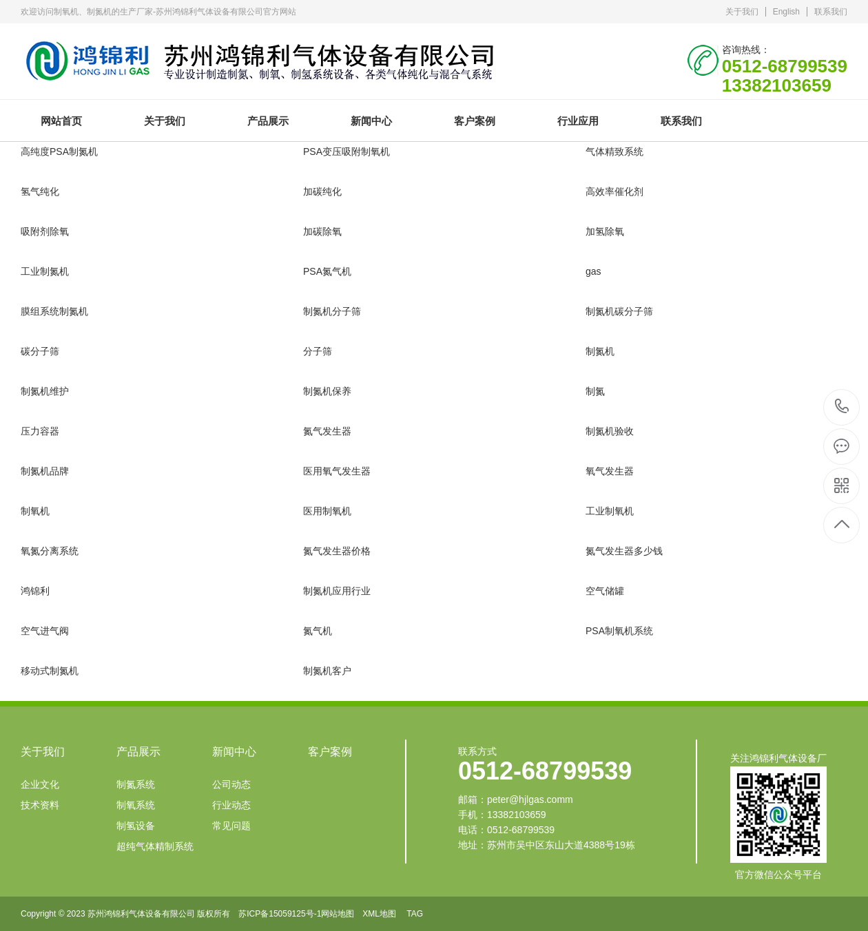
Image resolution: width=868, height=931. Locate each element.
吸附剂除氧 (45, 231)
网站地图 (337, 914)
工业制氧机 (610, 510)
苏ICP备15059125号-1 (279, 914)
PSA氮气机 (327, 271)
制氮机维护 (45, 391)
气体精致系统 (614, 151)
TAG (414, 914)
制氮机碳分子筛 (619, 311)
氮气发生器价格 (337, 550)
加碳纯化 (322, 191)
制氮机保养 (327, 391)
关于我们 (741, 12)
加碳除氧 (322, 231)
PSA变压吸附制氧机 (346, 151)
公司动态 (231, 784)
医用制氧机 (327, 510)
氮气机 (317, 630)
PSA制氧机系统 (619, 630)
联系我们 (830, 12)
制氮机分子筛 (332, 311)
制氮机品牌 (45, 471)
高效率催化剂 (614, 191)
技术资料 (40, 805)
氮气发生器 (327, 431)
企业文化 (40, 784)
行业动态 (231, 805)
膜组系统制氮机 (54, 311)
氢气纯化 (40, 191)
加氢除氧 (605, 231)
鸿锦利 (35, 590)
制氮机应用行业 (337, 590)
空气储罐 (605, 590)
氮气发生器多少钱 (624, 550)
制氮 (595, 391)
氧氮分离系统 (50, 550)
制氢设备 (135, 825)
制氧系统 (135, 805)
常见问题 (231, 825)
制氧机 (35, 510)
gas (593, 271)
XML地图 (379, 914)
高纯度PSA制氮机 (59, 151)
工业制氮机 (45, 271)
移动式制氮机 (50, 670)
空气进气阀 (45, 630)
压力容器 (40, 431)
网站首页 (61, 121)
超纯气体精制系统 (155, 846)
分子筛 (317, 351)
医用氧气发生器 (337, 471)
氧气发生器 (610, 471)
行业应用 (578, 121)
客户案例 (474, 121)
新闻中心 (371, 121)
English (786, 12)
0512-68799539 (842, 407)
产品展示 (268, 121)
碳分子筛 (40, 351)
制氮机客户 (327, 670)
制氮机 (600, 351)
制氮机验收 (610, 431)
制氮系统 (135, 784)
